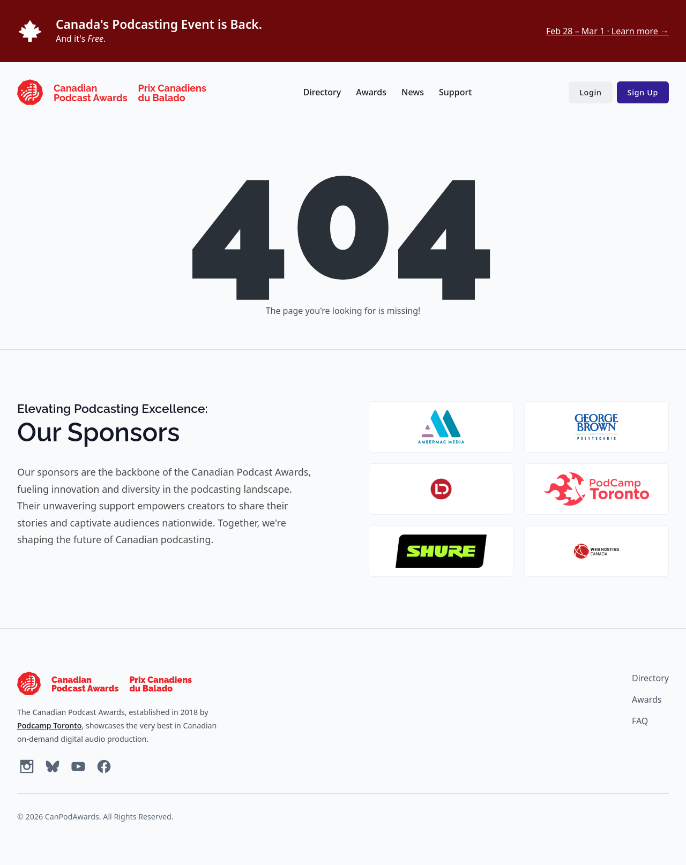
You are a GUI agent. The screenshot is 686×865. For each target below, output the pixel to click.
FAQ (640, 721)
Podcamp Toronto (49, 725)
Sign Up (643, 92)
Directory (322, 92)
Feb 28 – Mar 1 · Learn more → (607, 31)
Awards (371, 92)
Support (455, 92)
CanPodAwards (72, 816)
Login (590, 92)
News (412, 92)
